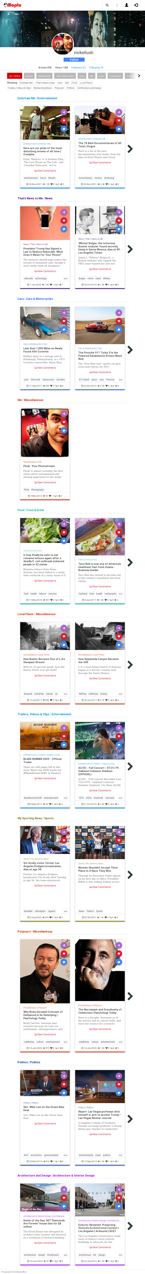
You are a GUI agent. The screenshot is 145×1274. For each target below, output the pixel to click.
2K (45, 804)
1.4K (100, 284)
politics (106, 1155)
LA (56, 693)
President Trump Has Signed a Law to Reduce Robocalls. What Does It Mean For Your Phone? (43, 252)
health (34, 593)
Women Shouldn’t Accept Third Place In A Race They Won (98, 869)
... (65, 278)
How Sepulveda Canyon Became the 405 (98, 660)
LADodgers (40, 911)
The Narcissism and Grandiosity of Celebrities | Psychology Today (100, 1011)
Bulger (82, 278)
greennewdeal (51, 1155)
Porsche (110, 379)
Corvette (60, 379)
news (98, 278)
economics (36, 1155)
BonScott (98, 798)
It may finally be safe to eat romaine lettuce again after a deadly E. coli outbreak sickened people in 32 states (43, 559)
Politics (70, 88)
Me (91, 76)
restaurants (110, 593)
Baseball (28, 911)
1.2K (46, 184)
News (26, 244)
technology (40, 278)
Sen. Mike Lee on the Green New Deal (43, 1108)
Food (101, 76)
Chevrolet (35, 379)
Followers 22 (78, 67)
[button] (107, 5)
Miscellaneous (30, 462)
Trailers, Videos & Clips (19, 88)
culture (40, 1042)
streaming (109, 178)
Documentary (85, 178)
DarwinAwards (86, 1155)
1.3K (100, 600)
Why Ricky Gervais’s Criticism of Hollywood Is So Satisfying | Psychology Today (43, 1015)
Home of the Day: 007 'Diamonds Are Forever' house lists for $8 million (44, 1223)
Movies (51, 178)
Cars (82, 76)
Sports (26, 859)
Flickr (26, 489)
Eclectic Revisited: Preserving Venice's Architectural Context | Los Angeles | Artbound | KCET (98, 1228)
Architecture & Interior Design (37, 1216)
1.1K (100, 917)
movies (98, 178)
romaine (52, 593)
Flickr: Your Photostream (39, 466)
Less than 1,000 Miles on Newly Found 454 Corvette (42, 350)
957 (46, 600)
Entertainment (30, 143)
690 (46, 385)
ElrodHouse (53, 1255)
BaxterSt (28, 693)
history (49, 693)
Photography (37, 489)
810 (46, 1161)
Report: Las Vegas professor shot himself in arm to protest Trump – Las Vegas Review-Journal (99, 1115)
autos (94, 379)
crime (90, 278)
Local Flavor (115, 76)
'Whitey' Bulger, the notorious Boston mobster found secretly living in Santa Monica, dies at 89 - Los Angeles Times (100, 247)
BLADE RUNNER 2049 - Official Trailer (42, 760)
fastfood (83, 593)
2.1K (100, 700)
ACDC (89, 798)
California (93, 693)
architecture (30, 1255)
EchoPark (39, 693)
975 (46, 1048)
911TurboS (84, 379)
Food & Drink (29, 550)
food (26, 593)
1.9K (45, 284)
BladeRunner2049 (33, 798)
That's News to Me (65, 76)
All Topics (14, 76)
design (41, 1255)
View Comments (45, 170)
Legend (51, 911)
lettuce (42, 593)
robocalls (28, 278)
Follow (74, 59)
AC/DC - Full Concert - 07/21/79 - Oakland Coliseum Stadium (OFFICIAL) (99, 771)
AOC (26, 1155)
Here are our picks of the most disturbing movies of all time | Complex (42, 151)
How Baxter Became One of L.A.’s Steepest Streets (44, 660)
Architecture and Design (89, 88)
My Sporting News (43, 88)
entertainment (31, 178)
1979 (81, 798)
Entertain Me (44, 76)
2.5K (101, 385)
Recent (29, 76)
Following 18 (96, 67)
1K (45, 496)
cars (26, 379)
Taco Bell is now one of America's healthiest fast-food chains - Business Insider (99, 567)
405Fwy (82, 693)
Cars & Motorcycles (32, 344)
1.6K (100, 804)
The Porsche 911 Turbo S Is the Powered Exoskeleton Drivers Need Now (100, 356)
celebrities (29, 1042)
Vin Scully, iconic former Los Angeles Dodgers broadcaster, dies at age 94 (42, 866)
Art (94, 1255)
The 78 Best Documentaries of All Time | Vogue (99, 144)
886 (46, 700)
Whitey (106, 278)
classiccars (48, 379)
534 (45, 917)
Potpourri (59, 88)
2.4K (101, 184)
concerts (109, 798)
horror (43, 178)
